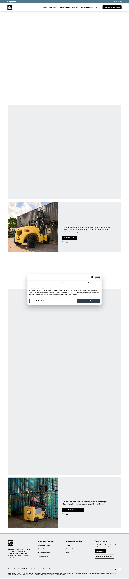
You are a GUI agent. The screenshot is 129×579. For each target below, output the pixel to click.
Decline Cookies (41, 300)
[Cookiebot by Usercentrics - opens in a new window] (92, 277)
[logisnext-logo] (10, 543)
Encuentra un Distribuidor (112, 7)
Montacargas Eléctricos (44, 545)
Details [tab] (64, 282)
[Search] (96, 7)
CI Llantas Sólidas (42, 549)
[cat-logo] (10, 7)
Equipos (10, 569)
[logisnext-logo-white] (13, 2)
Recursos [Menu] (75, 7)
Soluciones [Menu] (52, 7)
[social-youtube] (116, 569)
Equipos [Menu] (44, 7)
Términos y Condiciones (49, 569)
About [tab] (89, 282)
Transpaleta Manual (43, 556)
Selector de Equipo (69, 238)
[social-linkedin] (119, 569)
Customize (64, 300)
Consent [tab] (39, 282)
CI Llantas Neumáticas (44, 553)
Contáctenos (100, 551)
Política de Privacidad (35, 569)
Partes (68, 545)
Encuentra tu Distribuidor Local (73, 510)
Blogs (67, 553)
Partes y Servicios (64, 7)
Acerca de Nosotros (87, 7)
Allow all (88, 300)
